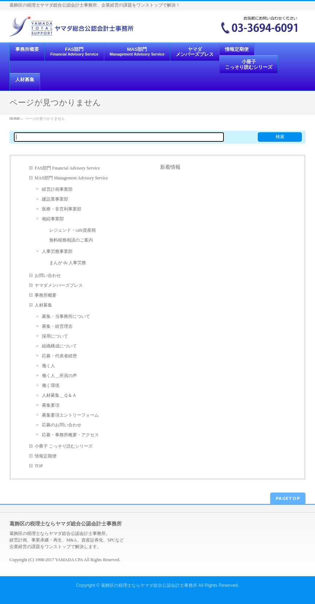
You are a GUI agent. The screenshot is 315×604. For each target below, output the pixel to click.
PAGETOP (288, 498)
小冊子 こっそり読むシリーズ (64, 446)
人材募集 (43, 305)
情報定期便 (46, 456)
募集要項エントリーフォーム (70, 415)
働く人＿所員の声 (59, 375)
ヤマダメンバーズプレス (59, 285)
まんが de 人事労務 (67, 262)
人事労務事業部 (57, 251)
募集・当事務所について (66, 316)
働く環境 (50, 385)
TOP (39, 465)
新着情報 (170, 167)
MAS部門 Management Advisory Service (71, 178)
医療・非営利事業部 (61, 209)
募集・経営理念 (57, 326)
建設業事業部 (55, 199)
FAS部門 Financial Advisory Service (67, 168)
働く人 (48, 365)
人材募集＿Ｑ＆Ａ (59, 395)
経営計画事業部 (57, 189)
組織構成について (59, 346)
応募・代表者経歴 (59, 355)
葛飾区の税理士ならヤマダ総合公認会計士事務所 (149, 585)
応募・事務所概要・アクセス (70, 434)
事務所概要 (46, 295)
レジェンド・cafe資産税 (72, 230)
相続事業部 (53, 218)
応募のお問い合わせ (61, 425)
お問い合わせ (48, 275)
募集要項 (50, 405)
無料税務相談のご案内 (71, 240)
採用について (55, 336)
